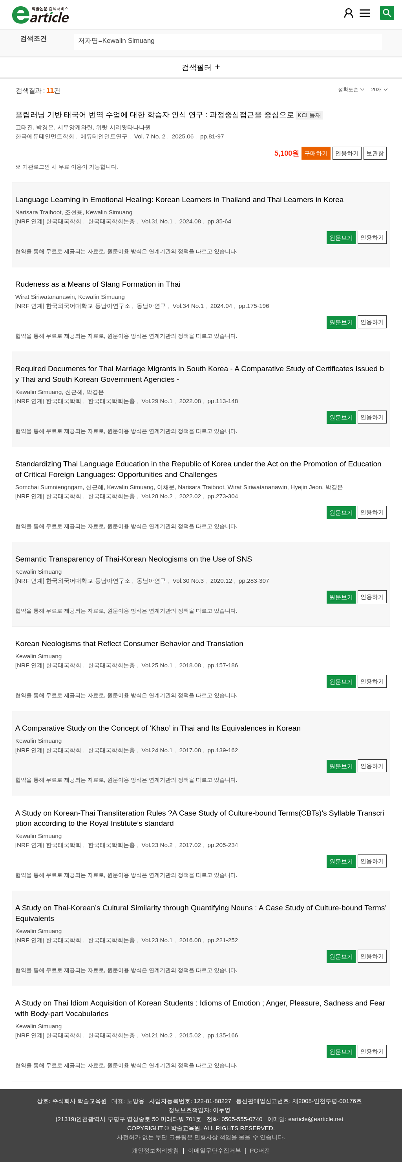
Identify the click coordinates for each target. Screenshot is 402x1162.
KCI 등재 (309, 115)
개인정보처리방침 (155, 1150)
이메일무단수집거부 (214, 1150)
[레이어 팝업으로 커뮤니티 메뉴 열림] (365, 13)
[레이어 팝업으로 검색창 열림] (387, 13)
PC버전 (260, 1150)
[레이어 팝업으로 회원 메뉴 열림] (349, 13)
